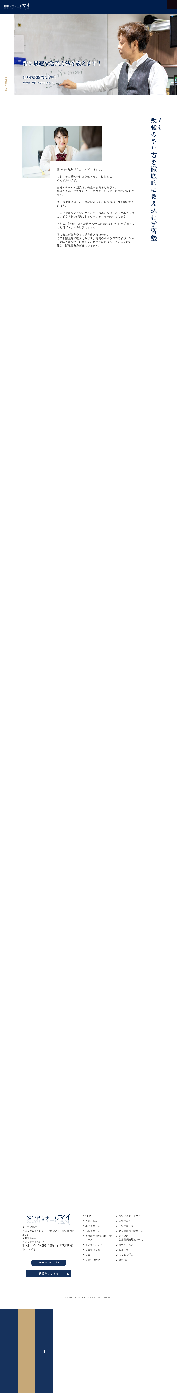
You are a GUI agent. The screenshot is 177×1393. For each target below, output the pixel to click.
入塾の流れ (125, 1221)
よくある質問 (126, 1255)
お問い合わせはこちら (49, 1263)
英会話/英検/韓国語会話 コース (98, 1238)
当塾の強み (91, 1221)
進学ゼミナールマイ (130, 1216)
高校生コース (92, 1231)
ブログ (88, 1255)
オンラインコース (95, 1245)
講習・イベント (127, 1245)
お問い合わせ (92, 1260)
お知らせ (123, 1250)
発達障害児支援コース (131, 1231)
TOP (88, 1216)
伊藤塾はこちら (48, 1273)
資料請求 (123, 1260)
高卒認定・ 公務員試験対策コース (131, 1238)
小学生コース (92, 1226)
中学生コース (126, 1226)
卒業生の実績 (92, 1250)
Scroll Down (6, 84)
